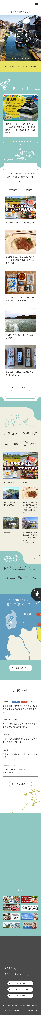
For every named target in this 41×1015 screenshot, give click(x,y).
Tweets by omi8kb (11, 880)
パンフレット (20, 983)
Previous (4, 38)
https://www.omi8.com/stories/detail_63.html (20, 361)
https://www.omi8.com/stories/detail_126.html (20, 323)
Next (37, 38)
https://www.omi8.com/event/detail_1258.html (20, 115)
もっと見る (21, 387)
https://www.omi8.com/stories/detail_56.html (20, 247)
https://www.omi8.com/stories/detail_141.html (20, 43)
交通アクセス (21, 668)
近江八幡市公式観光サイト (15, 4)
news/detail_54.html (20, 707)
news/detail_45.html (20, 753)
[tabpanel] (20, 43)
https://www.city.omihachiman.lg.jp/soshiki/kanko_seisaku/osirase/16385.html (20, 723)
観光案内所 (21, 996)
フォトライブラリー (21, 989)
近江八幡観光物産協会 (11, 822)
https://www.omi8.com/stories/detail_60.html (30, 530)
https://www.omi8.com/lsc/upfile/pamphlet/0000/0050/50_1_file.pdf (20, 738)
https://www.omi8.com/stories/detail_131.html (20, 286)
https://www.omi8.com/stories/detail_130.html (20, 210)
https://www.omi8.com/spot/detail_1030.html (11, 530)
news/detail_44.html (20, 768)
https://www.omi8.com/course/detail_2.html (11, 500)
